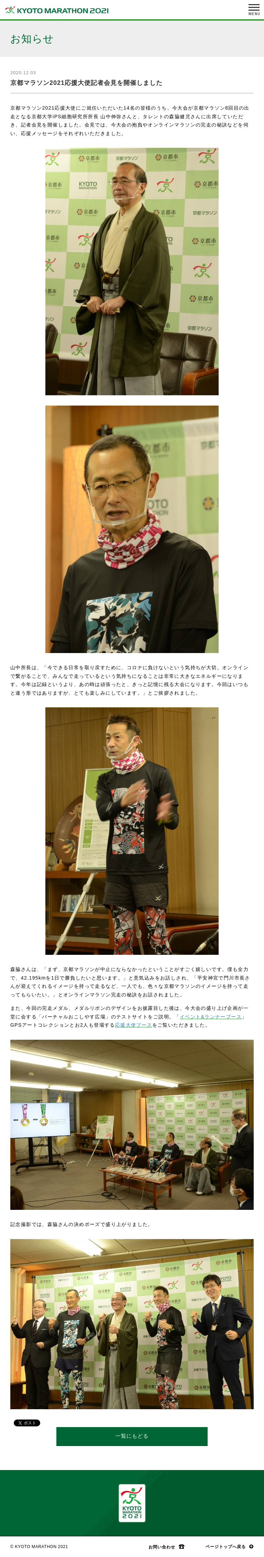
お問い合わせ (161, 1547)
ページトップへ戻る (226, 1547)
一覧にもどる (132, 1436)
